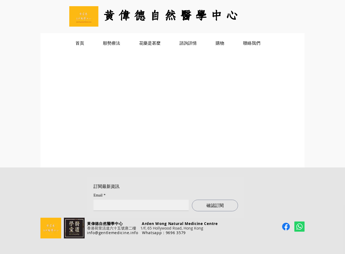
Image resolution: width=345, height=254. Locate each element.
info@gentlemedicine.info (112, 232)
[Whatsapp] (299, 226)
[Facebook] (286, 226)
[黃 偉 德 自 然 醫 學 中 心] (172, 16)
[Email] (139, 205)
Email (99, 195)
